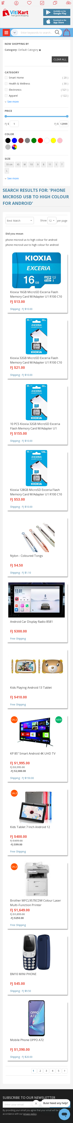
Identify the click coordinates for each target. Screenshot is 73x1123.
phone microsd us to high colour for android (31, 239)
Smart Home (38, 77)
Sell (69, 3)
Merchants (56, 3)
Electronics (38, 90)
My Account (17, 3)
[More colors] (14, 147)
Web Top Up (4, 3)
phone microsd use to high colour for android (32, 245)
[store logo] (15, 12)
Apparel (38, 96)
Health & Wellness (38, 83)
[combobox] (40, 32)
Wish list (30, 3)
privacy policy (30, 1113)
